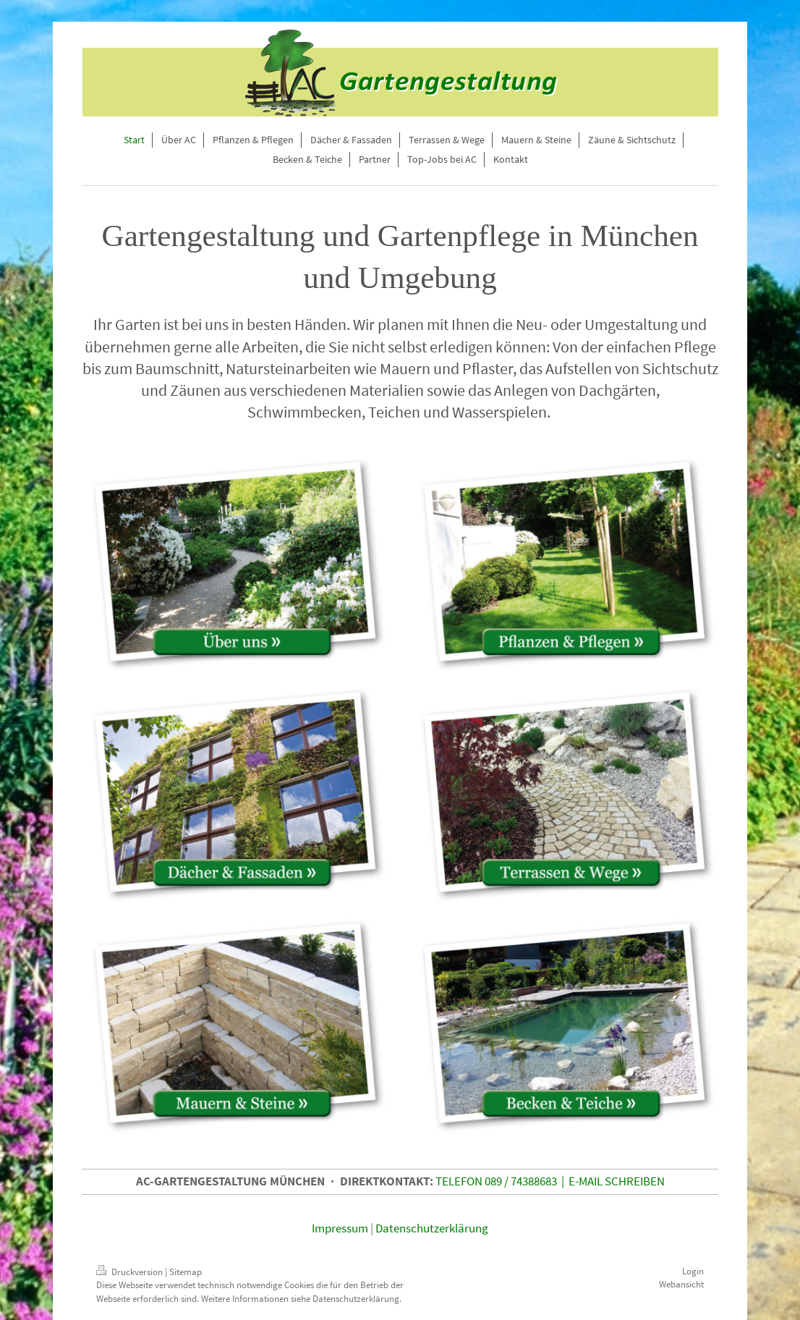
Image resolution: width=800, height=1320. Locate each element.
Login (693, 1271)
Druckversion (130, 1272)
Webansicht (681, 1284)
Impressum (340, 1228)
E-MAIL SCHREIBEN (617, 1181)
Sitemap (185, 1272)
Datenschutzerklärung (431, 1228)
